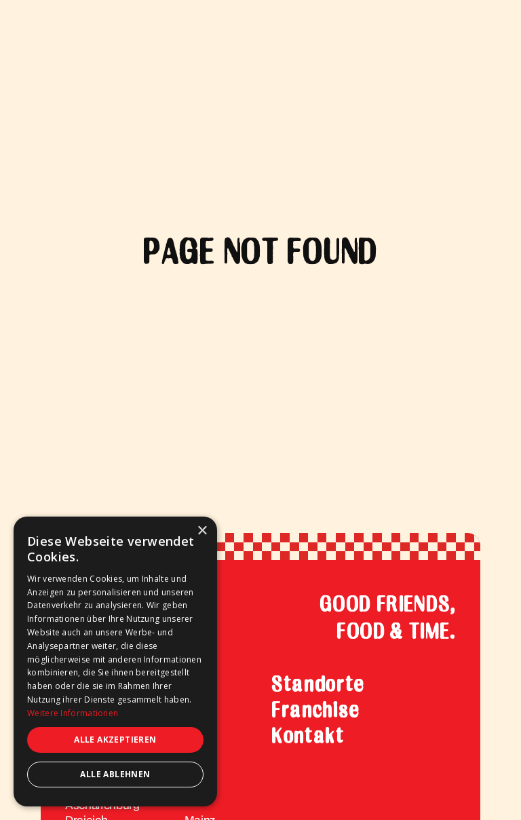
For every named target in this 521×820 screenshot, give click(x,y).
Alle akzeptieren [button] (115, 739)
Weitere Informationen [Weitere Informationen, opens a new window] (72, 713)
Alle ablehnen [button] (115, 774)
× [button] (202, 531)
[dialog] (115, 661)
